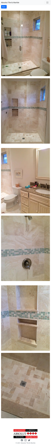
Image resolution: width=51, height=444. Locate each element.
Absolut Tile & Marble (10, 2)
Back (3, 7)
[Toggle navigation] (47, 2)
